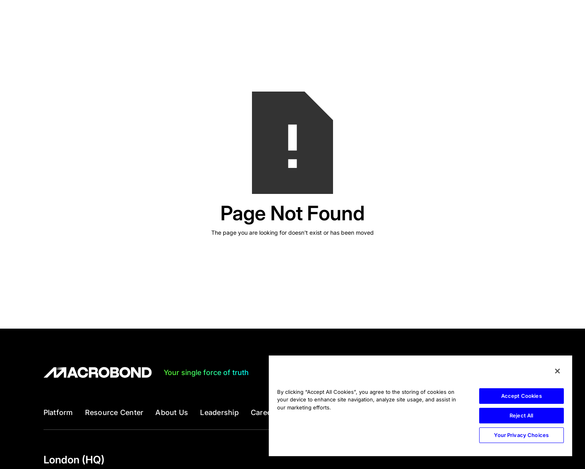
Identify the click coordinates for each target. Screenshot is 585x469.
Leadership (219, 413)
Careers (264, 413)
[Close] (557, 371)
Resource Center (114, 413)
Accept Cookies (521, 396)
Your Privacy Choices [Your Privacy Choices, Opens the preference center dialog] (521, 435)
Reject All (521, 415)
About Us (171, 413)
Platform (58, 413)
